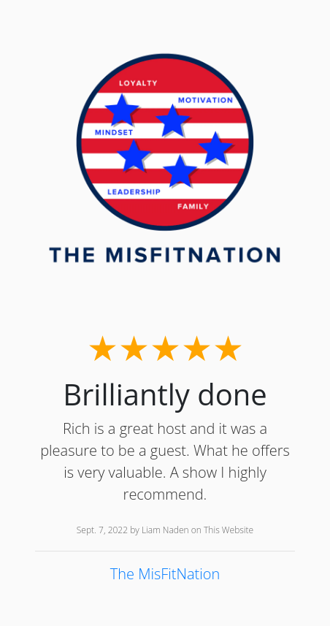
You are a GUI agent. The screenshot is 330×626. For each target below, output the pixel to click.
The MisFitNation (165, 574)
